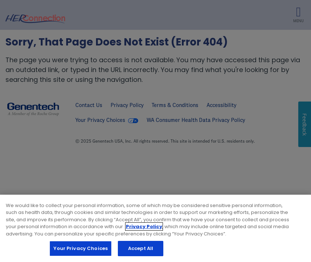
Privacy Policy (144, 226)
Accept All (140, 248)
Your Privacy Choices (80, 248)
